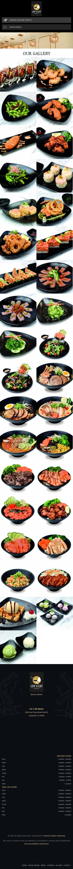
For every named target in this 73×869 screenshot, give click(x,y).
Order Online (33, 865)
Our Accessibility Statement (36, 843)
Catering (50, 865)
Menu (43, 865)
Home (24, 865)
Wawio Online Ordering (54, 835)
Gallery (58, 865)
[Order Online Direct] (36, 20)
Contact (67, 865)
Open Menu (15, 27)
